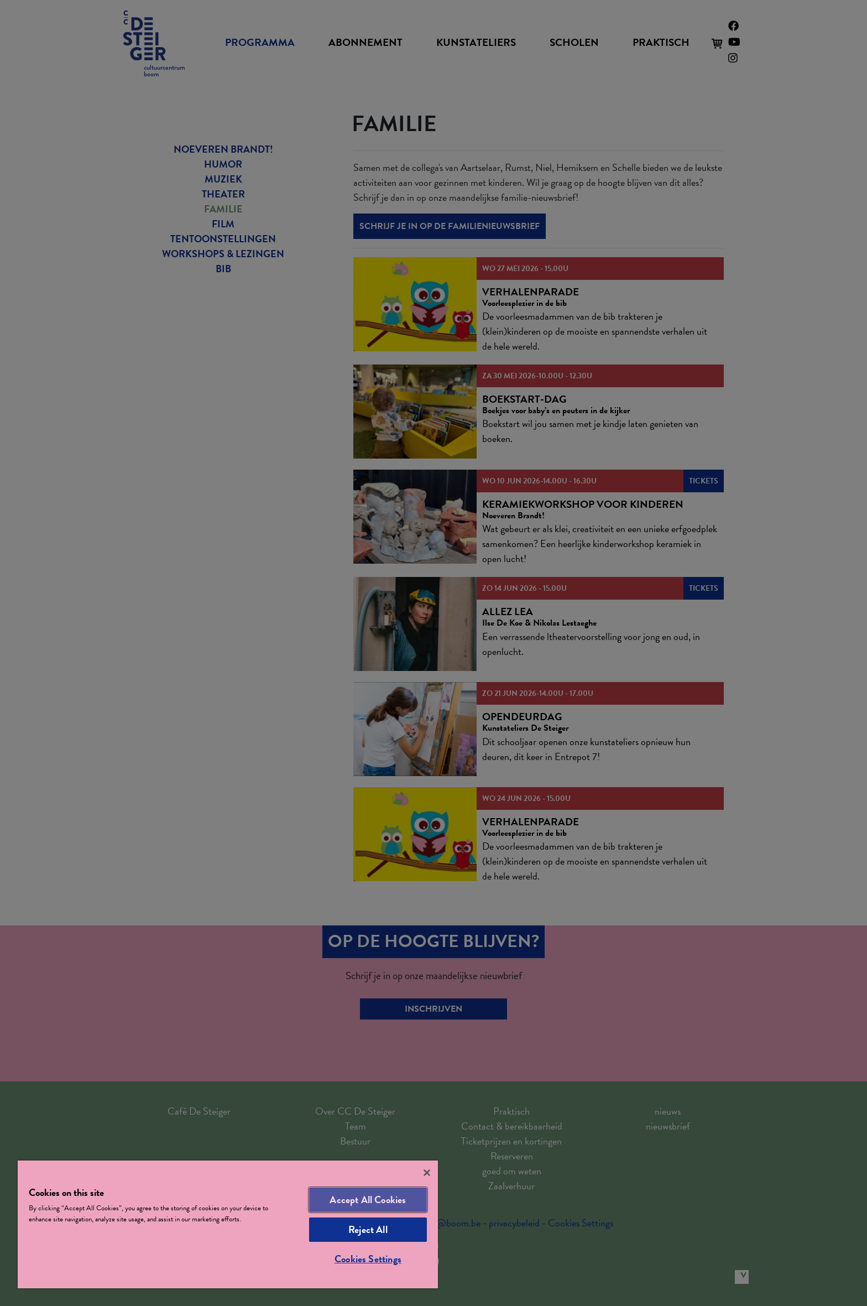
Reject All (368, 1229)
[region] (228, 1224)
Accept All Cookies (368, 1199)
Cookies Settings (368, 1258)
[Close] (427, 1172)
